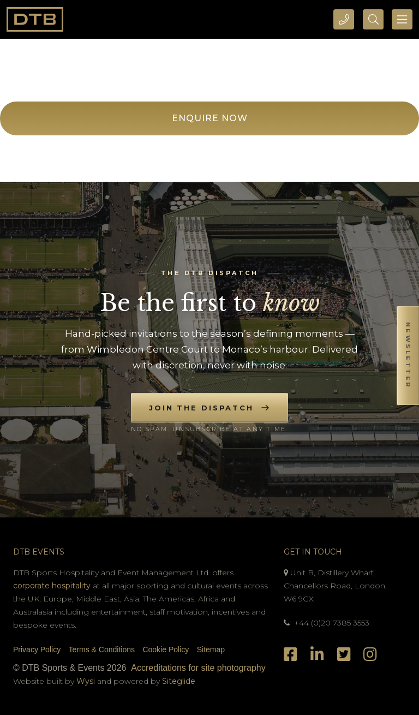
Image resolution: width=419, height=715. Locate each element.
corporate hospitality (52, 586)
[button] (408, 357)
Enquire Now (210, 118)
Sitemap (211, 649)
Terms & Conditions (102, 649)
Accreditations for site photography (198, 667)
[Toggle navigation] (402, 19)
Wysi (86, 681)
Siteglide (178, 681)
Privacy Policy (37, 649)
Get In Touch (313, 552)
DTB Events (38, 552)
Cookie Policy (165, 649)
